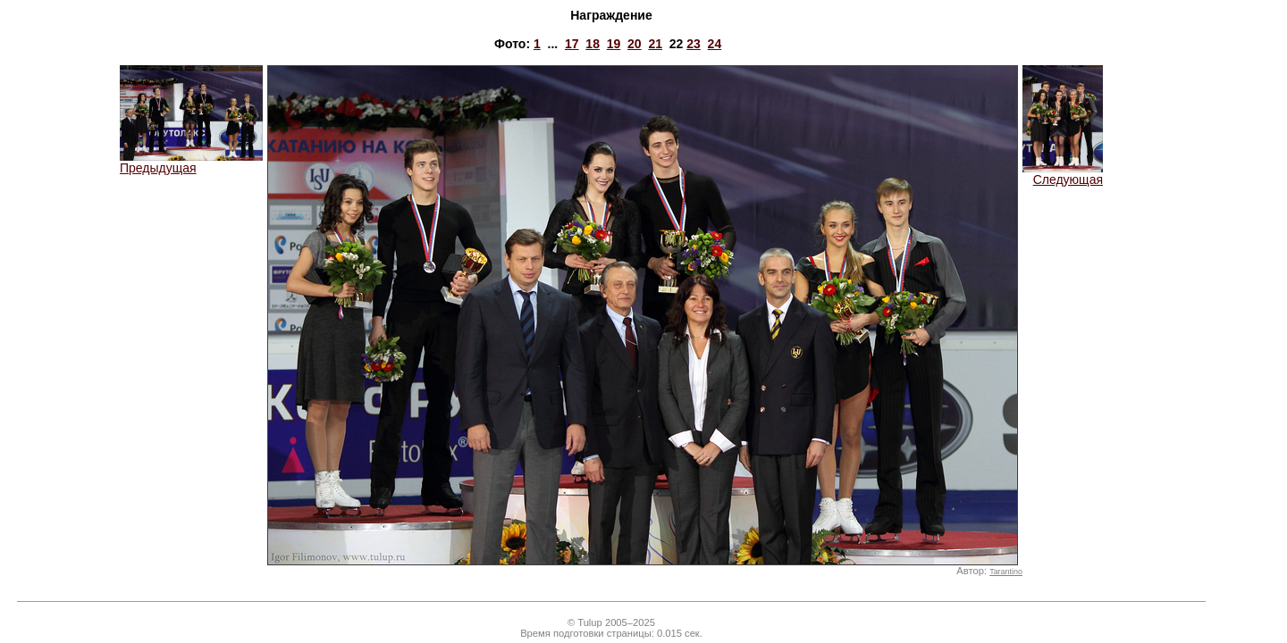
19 (614, 44)
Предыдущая (191, 162)
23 (693, 44)
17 (572, 44)
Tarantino (1005, 571)
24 (715, 44)
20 (634, 44)
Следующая (1062, 174)
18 (592, 44)
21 (655, 44)
